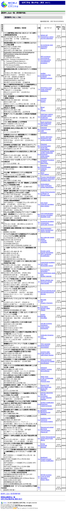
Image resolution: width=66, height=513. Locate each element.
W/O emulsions (45, 56)
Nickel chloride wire (47, 280)
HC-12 (39, 130)
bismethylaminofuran (47, 292)
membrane (44, 325)
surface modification (47, 460)
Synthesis (44, 161)
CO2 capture (45, 174)
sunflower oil (45, 193)
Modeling (44, 411)
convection (44, 396)
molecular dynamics (47, 335)
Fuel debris (44, 307)
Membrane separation (48, 179)
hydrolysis (44, 420)
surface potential (46, 140)
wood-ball (44, 445)
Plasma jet (44, 432)
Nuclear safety (45, 308)
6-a (39, 161)
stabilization (44, 91)
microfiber (44, 318)
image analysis (45, 353)
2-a (39, 379)
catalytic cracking (46, 369)
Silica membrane (46, 360)
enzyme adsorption (47, 38)
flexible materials (46, 276)
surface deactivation (47, 187)
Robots (43, 310)
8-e (39, 438)
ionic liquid (44, 125)
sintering (43, 338)
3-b (39, 337)
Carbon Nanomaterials (48, 437)
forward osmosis (46, 459)
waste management (47, 230)
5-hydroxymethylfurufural (48, 290)
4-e (39, 46)
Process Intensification (48, 177)
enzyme (43, 100)
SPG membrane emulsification (46, 255)
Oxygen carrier (45, 251)
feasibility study (46, 217)
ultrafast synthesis (46, 78)
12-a (39, 301)
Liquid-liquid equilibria (48, 262)
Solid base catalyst (47, 114)
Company (44, 132)
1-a (39, 264)
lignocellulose (45, 371)
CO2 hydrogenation (47, 213)
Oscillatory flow (45, 180)
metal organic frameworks (45, 327)
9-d (39, 445)
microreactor (45, 347)
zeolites (43, 73)
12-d (39, 36)
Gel (42, 301)
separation (44, 46)
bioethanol (44, 457)
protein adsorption (46, 137)
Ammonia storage (46, 282)
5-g (39, 117)
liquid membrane (46, 122)
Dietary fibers (45, 480)
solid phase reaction (47, 355)
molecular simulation (47, 204)
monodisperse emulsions (45, 62)
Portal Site (44, 147)
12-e (39, 239)
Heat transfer (45, 283)
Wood (42, 107)
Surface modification (47, 402)
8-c (39, 193)
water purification (46, 186)
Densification (45, 363)
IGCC (42, 173)
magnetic (44, 98)
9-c (39, 109)
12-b (39, 59)
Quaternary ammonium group (46, 118)
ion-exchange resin (47, 45)
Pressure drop (45, 381)
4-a (39, 124)
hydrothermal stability (47, 151)
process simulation (47, 215)
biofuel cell (44, 35)
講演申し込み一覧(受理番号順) (10, 493)
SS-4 (39, 488)
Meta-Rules (44, 163)
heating (43, 101)
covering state (45, 352)
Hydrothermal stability (48, 361)
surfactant (44, 242)
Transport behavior (47, 409)
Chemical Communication (46, 128)
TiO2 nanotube (45, 344)
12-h (39, 223)
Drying (43, 444)
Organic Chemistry (47, 303)
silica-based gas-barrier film (46, 387)
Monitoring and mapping (45, 413)
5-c (39, 430)
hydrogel (43, 240)
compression (45, 223)
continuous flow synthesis (46, 75)
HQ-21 (39, 178)
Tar (42, 109)
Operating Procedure (47, 160)
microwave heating (47, 421)
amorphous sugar (46, 88)
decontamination (46, 228)
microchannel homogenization (46, 59)
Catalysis (44, 169)
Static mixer (44, 376)
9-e (39, 273)
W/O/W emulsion (46, 475)
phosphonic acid (46, 138)
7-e (39, 253)
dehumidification (46, 124)
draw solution (45, 206)
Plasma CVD (45, 385)
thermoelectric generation (45, 270)
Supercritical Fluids (47, 438)
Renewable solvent (47, 266)
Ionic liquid (44, 264)
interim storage (45, 231)
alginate (43, 316)
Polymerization (45, 430)
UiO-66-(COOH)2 (46, 323)
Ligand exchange (46, 406)
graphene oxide (46, 418)
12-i (39, 345)
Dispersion (44, 404)
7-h (39, 89)
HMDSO (43, 390)
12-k (39, 316)
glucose (43, 294)
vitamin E (44, 48)
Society (43, 170)
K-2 (39, 388)
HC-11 (39, 230)
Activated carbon (46, 116)
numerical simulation (47, 221)
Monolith (43, 300)
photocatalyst (45, 184)
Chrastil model (45, 195)
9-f (39, 173)
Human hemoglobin (47, 252)
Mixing (43, 440)
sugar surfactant (46, 89)
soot (42, 337)
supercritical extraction (48, 192)
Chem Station (45, 149)
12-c (39, 76)
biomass (43, 447)
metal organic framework (45, 156)
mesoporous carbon (47, 37)
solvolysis (44, 367)
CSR (42, 131)
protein (43, 314)
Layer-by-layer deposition (45, 477)
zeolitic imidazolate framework (47, 153)
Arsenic (43, 110)
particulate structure (47, 224)
